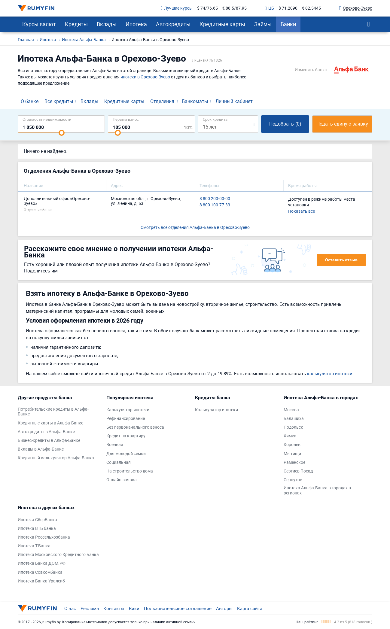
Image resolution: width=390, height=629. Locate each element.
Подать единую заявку (342, 123)
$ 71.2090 (288, 8)
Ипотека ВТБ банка (37, 528)
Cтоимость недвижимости (47, 119)
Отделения (162, 101)
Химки (290, 436)
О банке (29, 101)
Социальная (118, 462)
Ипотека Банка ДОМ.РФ (42, 563)
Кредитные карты (222, 24)
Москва (291, 409)
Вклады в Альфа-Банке (41, 449)
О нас (70, 608)
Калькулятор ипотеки (127, 409)
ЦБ (269, 8)
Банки (288, 24)
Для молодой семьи (126, 453)
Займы (263, 24)
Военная (114, 444)
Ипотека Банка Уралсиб (41, 581)
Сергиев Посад (298, 471)
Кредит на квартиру (125, 436)
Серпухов (293, 479)
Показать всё (301, 211)
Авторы (224, 608)
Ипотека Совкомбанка (40, 572)
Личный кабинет (234, 101)
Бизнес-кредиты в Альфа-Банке (49, 440)
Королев (292, 444)
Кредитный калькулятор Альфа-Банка (56, 457)
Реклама (90, 608)
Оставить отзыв (341, 259)
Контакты (113, 608)
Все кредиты (58, 101)
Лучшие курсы (177, 8)
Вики (134, 608)
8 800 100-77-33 (215, 205)
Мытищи (292, 453)
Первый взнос (126, 119)
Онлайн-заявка (121, 479)
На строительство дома (129, 471)
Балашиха (294, 418)
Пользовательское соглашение (178, 608)
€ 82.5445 (311, 8)
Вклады (107, 24)
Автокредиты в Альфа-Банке (46, 431)
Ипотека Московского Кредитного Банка (58, 554)
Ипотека (136, 24)
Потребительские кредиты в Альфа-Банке (53, 412)
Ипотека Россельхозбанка (44, 537)
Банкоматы (195, 101)
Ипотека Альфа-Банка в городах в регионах (317, 490)
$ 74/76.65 (207, 8)
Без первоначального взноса (135, 427)
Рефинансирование (125, 418)
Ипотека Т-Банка (34, 545)
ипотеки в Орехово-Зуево (145, 77)
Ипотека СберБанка (37, 519)
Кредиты (76, 24)
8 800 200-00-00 (215, 198)
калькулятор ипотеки (329, 373)
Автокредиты (173, 24)
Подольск (293, 427)
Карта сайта (249, 608)
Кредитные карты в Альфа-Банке (50, 423)
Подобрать (285, 123)
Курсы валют (39, 24)
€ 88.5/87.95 (234, 8)
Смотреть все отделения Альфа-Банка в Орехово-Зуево (195, 227)
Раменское (294, 462)
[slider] (62, 133)
